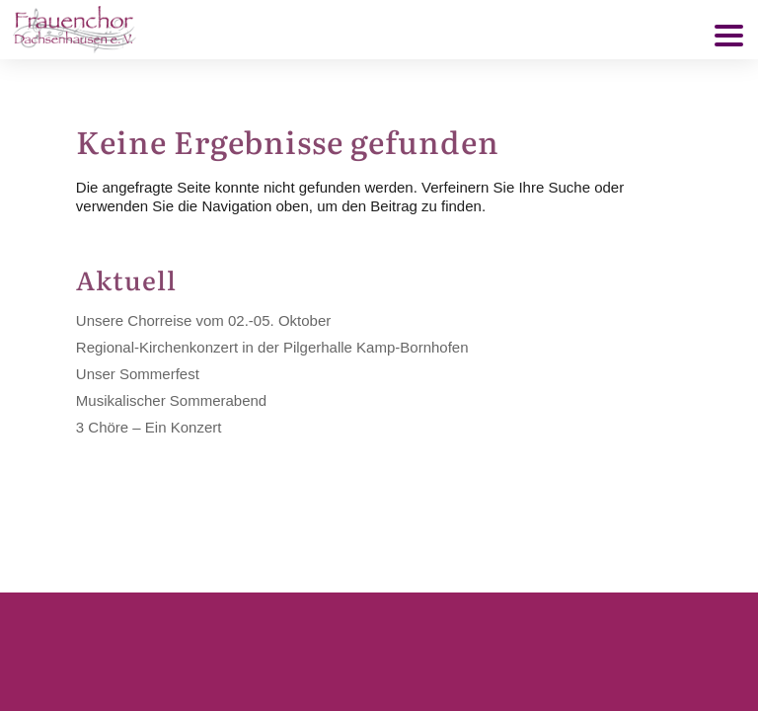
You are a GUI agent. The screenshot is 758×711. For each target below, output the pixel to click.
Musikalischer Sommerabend (171, 400)
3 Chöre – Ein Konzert (149, 427)
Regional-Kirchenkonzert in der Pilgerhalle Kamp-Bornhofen (272, 347)
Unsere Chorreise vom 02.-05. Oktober (203, 320)
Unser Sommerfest (137, 373)
